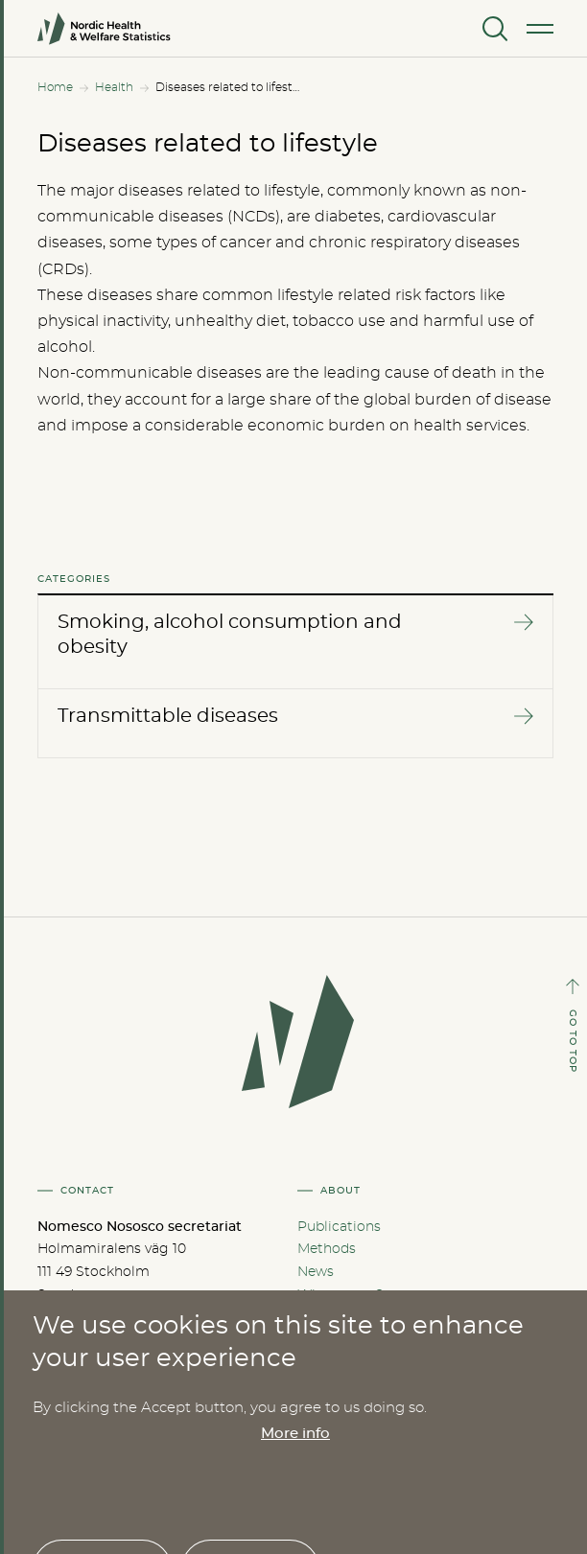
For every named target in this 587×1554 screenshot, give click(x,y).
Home (55, 87)
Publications (339, 1227)
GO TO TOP (572, 1041)
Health (114, 87)
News (315, 1272)
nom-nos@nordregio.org (166, 1331)
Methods (326, 1249)
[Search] (493, 29)
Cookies (323, 1318)
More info (295, 1543)
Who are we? (340, 1295)
